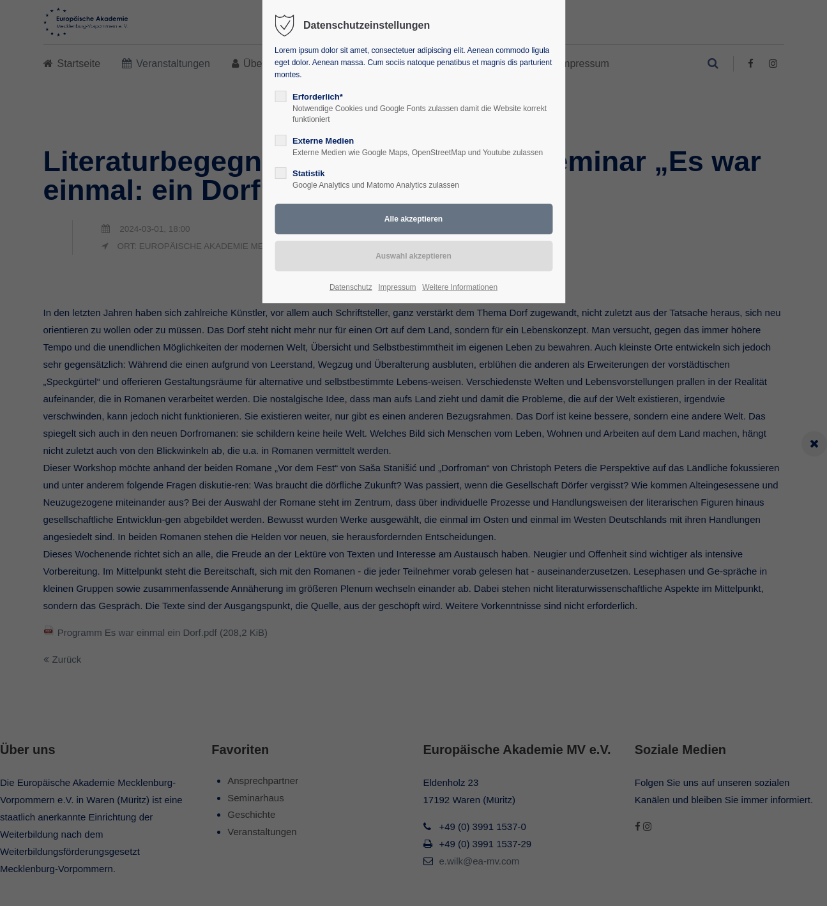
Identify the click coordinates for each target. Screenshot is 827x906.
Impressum (397, 287)
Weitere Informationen (459, 287)
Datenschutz (351, 287)
